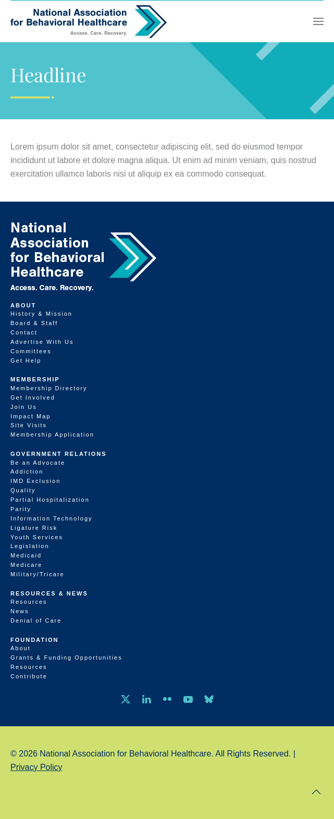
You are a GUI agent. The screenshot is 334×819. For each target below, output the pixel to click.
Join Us (23, 407)
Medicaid (26, 555)
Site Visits (28, 425)
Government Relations (58, 454)
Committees (31, 351)
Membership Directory (49, 388)
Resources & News (49, 593)
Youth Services (36, 537)
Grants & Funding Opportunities (66, 657)
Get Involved (32, 397)
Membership (35, 379)
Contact (24, 332)
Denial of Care (35, 620)
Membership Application (52, 434)
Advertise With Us (41, 342)
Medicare (26, 565)
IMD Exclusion (35, 481)
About (23, 305)
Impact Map (30, 416)
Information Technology (51, 518)
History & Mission (41, 314)
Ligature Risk (33, 528)
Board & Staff (34, 323)
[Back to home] (88, 21)
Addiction (26, 471)
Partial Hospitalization (50, 500)
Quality (22, 490)
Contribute (28, 676)
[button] (318, 21)
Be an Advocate (37, 463)
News (19, 611)
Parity (20, 509)
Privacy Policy (36, 767)
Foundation (34, 640)
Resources (28, 602)
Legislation (30, 546)
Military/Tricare (37, 574)
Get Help (25, 360)
